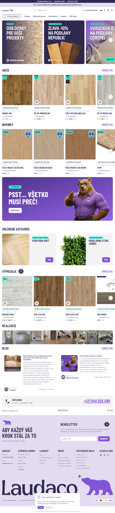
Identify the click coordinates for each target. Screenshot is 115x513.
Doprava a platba (63, 457)
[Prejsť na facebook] (100, 455)
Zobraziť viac (107, 70)
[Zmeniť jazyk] (101, 10)
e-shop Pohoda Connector (33, 500)
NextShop (22, 500)
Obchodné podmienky (64, 466)
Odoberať (104, 438)
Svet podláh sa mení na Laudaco (91, 356)
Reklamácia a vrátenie (64, 463)
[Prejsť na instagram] (104, 455)
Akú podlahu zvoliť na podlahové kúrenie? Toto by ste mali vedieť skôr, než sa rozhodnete (37, 357)
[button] (111, 40)
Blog (41, 455)
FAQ (59, 455)
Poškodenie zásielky (64, 460)
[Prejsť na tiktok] (108, 455)
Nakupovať (15, 210)
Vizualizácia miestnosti (46, 457)
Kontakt (42, 463)
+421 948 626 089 (91, 10)
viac (49, 259)
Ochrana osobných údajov (9, 500)
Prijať (40, 507)
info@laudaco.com (7, 463)
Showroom (43, 460)
